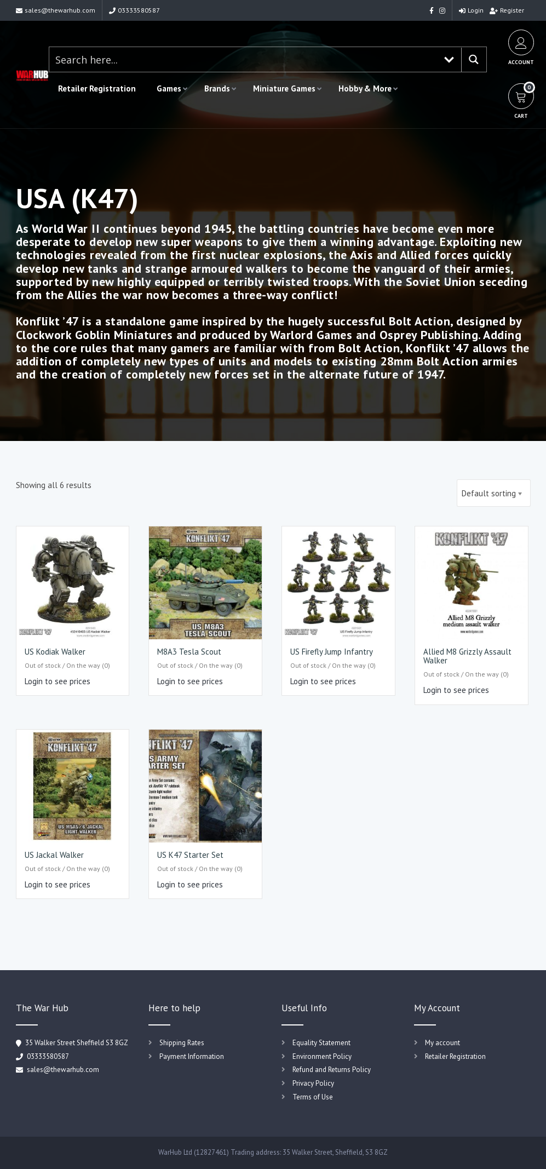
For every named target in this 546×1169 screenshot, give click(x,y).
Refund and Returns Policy (331, 1069)
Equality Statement (321, 1042)
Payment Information (191, 1056)
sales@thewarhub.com (55, 10)
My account (442, 1042)
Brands (217, 88)
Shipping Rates (181, 1042)
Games (169, 88)
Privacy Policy (313, 1083)
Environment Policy (322, 1056)
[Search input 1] (243, 59)
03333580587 (134, 10)
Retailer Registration (97, 88)
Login (471, 10)
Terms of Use (312, 1097)
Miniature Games (284, 88)
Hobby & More (365, 88)
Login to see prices (57, 681)
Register (507, 10)
